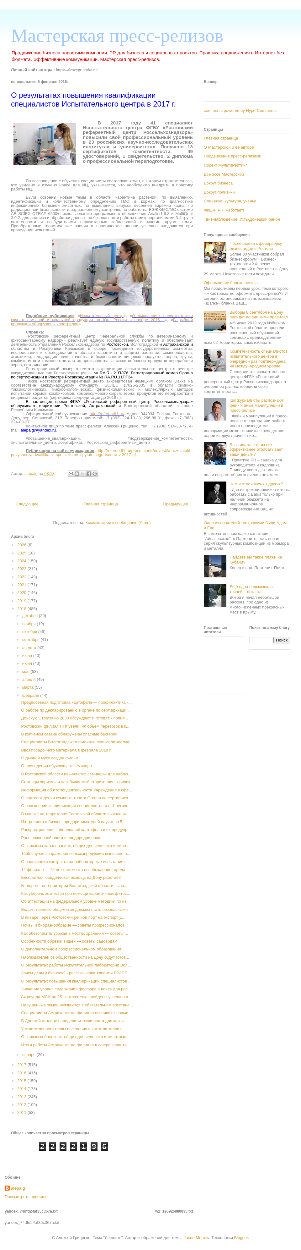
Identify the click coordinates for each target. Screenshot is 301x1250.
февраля (31, 695)
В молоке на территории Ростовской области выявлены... (75, 814)
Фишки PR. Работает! (224, 210)
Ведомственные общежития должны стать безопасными (74, 909)
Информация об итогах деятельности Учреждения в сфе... (76, 790)
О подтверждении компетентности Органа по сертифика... (76, 798)
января (29, 1054)
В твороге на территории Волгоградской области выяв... (74, 885)
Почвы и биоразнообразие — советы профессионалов (72, 925)
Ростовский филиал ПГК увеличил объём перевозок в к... (75, 726)
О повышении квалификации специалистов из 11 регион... (76, 805)
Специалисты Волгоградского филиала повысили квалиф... (77, 742)
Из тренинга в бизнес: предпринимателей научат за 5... (73, 821)
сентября (31, 639)
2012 (22, 1104)
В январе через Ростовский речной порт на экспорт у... (72, 917)
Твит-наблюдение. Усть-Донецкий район (242, 219)
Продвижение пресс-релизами (232, 156)
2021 (22, 584)
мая (26, 671)
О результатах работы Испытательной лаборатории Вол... (76, 965)
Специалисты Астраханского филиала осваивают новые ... (77, 1012)
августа (29, 647)
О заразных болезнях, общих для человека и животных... (75, 1036)
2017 (22, 1064)
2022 (22, 577)
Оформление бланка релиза (231, 282)
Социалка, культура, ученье (230, 201)
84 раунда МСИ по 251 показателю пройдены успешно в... (76, 996)
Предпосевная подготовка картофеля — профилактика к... (76, 702)
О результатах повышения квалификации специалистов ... (76, 981)
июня (27, 663)
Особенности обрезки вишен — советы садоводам (69, 941)
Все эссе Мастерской (224, 174)
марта (28, 687)
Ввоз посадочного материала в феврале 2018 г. (66, 750)
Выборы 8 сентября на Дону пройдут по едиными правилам (259, 315)
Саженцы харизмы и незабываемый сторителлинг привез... (77, 781)
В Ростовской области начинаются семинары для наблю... (76, 774)
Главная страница (101, 504)
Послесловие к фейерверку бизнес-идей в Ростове (256, 246)
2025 (22, 553)
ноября (29, 623)
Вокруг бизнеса (218, 183)
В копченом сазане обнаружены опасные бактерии (69, 734)
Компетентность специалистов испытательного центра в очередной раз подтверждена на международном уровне (259, 358)
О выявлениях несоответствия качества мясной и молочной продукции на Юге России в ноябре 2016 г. (102, 317)
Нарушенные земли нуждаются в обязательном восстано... (77, 1005)
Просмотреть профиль (26, 1196)
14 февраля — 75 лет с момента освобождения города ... (75, 869)
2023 (22, 568)
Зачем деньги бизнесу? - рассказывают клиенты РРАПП (74, 973)
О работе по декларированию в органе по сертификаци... (75, 710)
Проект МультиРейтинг (225, 165)
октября (30, 631)
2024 (22, 561)
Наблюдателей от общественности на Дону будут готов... (75, 957)
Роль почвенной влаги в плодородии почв (60, 837)
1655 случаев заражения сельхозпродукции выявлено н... (75, 853)
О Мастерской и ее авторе (229, 147)
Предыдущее (175, 504)
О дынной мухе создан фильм (49, 758)
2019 (22, 600)
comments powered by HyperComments (240, 110)
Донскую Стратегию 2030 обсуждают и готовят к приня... (74, 718)
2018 (22, 608)
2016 (22, 1073)
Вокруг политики (219, 192)
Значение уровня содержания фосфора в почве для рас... (76, 989)
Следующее (27, 504)
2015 (22, 1080)
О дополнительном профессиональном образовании (71, 949)
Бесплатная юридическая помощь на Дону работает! (71, 877)
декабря (30, 615)
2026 (22, 544)
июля (27, 655)
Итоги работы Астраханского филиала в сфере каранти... (75, 1045)
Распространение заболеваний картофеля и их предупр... (75, 829)
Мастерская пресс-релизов (117, 35)
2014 (22, 1088)
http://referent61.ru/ (107, 413)
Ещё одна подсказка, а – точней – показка (253, 589)
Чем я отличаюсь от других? (256, 484)
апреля (29, 679)
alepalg (18, 1188)
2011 (22, 1112)
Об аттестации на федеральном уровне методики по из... (75, 901)
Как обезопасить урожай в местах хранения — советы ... (74, 933)
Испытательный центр (102, 315)
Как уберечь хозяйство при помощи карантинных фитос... (75, 893)
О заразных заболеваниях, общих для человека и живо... (75, 845)
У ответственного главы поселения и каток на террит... (72, 1029)
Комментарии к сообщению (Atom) (118, 522)
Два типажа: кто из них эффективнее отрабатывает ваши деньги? (256, 449)
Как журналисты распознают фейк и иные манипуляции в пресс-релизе (256, 405)
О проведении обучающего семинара (56, 765)
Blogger (241, 1237)
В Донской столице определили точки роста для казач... (74, 1020)
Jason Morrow (196, 1237)
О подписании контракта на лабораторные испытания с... (75, 861)
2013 (22, 1096)
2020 (22, 592)
